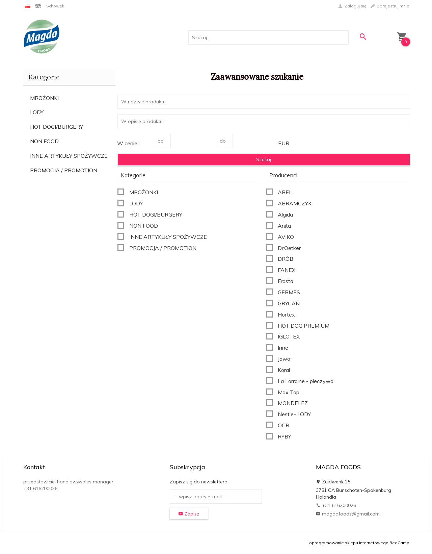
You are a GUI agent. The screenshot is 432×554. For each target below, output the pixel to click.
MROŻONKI (44, 98)
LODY (37, 112)
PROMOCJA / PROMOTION (63, 170)
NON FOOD (44, 141)
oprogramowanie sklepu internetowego (348, 542)
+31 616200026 (336, 505)
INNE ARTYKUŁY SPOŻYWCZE (69, 155)
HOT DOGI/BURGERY (56, 126)
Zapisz (188, 514)
